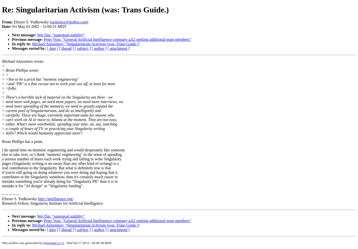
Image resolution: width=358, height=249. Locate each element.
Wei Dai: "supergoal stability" (61, 35)
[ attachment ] (118, 48)
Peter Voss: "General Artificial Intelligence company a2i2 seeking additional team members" (117, 39)
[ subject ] (83, 48)
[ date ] (52, 48)
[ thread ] (66, 48)
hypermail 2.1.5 (53, 243)
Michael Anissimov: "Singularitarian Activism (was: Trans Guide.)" (86, 44)
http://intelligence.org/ (55, 199)
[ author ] (99, 48)
